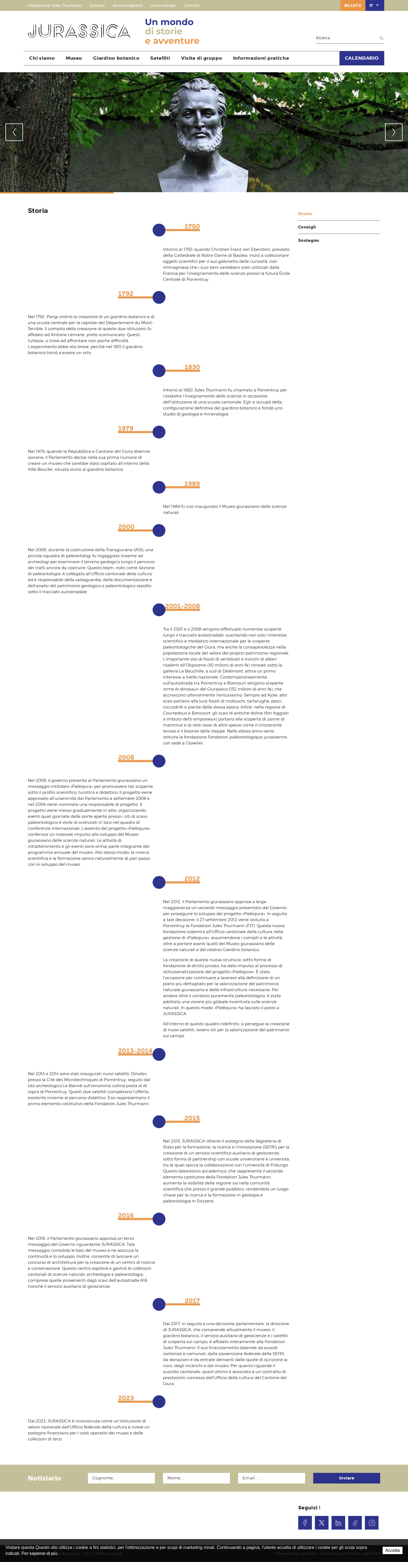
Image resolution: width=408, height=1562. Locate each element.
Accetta (392, 1550)
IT (374, 5)
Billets (352, 5)
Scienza (97, 5)
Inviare (346, 1478)
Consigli (307, 227)
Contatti (191, 5)
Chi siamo (42, 58)
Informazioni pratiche (261, 58)
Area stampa (163, 5)
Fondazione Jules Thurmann (55, 5)
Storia (305, 213)
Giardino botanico (116, 58)
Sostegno (308, 240)
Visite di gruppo (201, 58)
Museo (74, 58)
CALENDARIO (362, 58)
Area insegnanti (128, 5)
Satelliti (160, 58)
